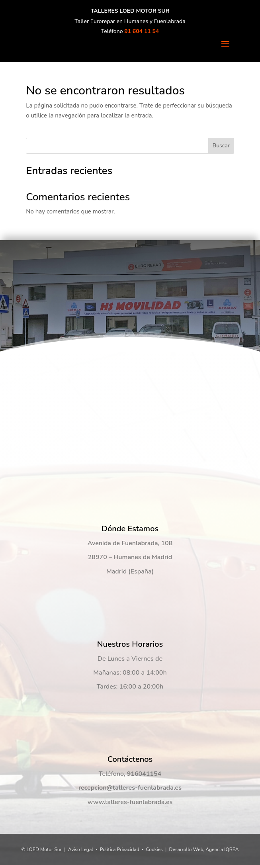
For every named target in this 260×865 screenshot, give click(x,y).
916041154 (144, 773)
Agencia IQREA (221, 849)
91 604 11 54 (141, 31)
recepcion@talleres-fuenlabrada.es (130, 787)
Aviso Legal (80, 849)
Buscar (221, 145)
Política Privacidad (119, 849)
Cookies (154, 849)
